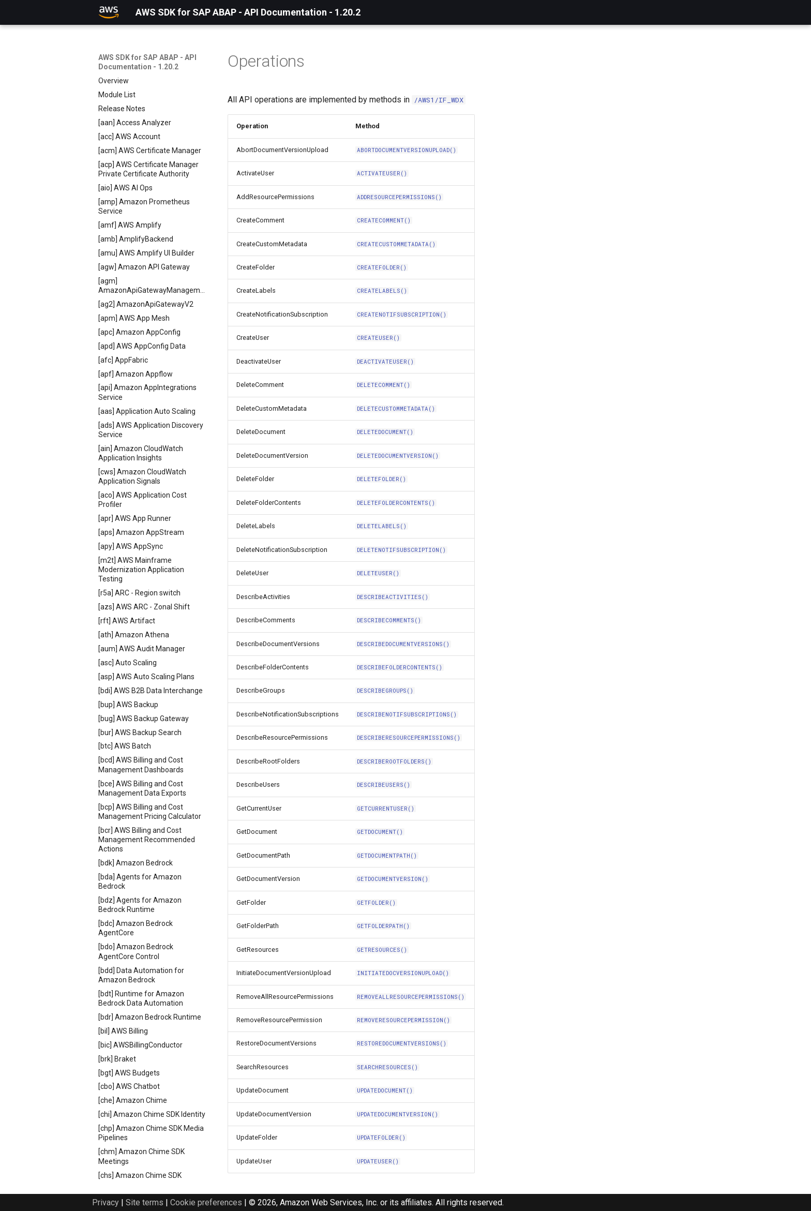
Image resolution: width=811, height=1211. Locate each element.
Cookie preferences (206, 1202)
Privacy (105, 1202)
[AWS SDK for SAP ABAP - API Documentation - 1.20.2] (108, 12)
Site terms (144, 1202)
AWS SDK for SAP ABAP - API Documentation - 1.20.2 (147, 62)
